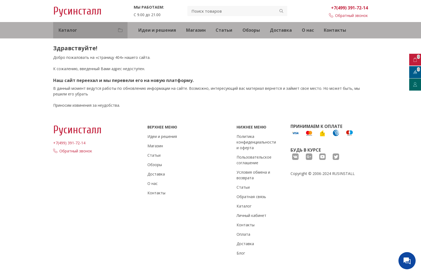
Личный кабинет (251, 215)
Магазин (196, 30)
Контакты (335, 30)
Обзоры (251, 30)
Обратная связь (251, 196)
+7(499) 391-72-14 (349, 8)
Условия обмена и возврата (253, 175)
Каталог (244, 206)
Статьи (224, 30)
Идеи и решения (157, 30)
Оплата (243, 234)
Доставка (281, 30)
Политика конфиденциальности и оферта (256, 142)
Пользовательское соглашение (254, 160)
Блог (241, 253)
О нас (308, 30)
